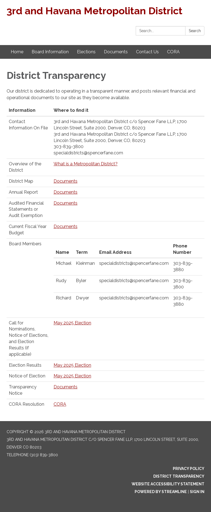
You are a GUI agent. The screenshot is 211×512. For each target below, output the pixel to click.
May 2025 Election (72, 322)
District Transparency (178, 476)
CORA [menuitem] (173, 51)
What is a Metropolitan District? (86, 163)
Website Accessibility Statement (168, 484)
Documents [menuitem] (116, 51)
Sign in (197, 491)
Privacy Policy (188, 468)
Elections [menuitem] (86, 51)
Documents (65, 181)
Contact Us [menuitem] (147, 51)
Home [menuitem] (17, 51)
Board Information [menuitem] (50, 51)
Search (195, 31)
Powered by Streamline (161, 491)
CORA (60, 404)
